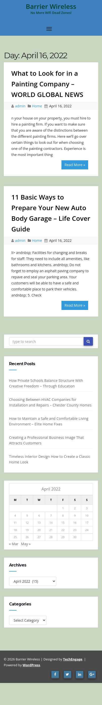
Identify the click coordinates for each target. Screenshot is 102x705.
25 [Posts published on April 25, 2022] (14, 537)
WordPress (31, 665)
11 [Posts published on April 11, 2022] (14, 522)
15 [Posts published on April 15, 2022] (62, 522)
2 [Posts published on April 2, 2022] (74, 508)
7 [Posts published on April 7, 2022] (50, 515)
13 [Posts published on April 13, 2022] (38, 522)
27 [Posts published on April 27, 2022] (38, 537)
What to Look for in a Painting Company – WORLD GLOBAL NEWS (47, 84)
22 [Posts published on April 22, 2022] (62, 530)
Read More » (74, 164)
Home (37, 106)
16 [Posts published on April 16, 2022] (74, 522)
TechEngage (72, 659)
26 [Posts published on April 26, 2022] (26, 537)
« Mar (13, 543)
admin (20, 106)
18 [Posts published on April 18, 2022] (14, 530)
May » (25, 543)
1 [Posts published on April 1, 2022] (62, 508)
